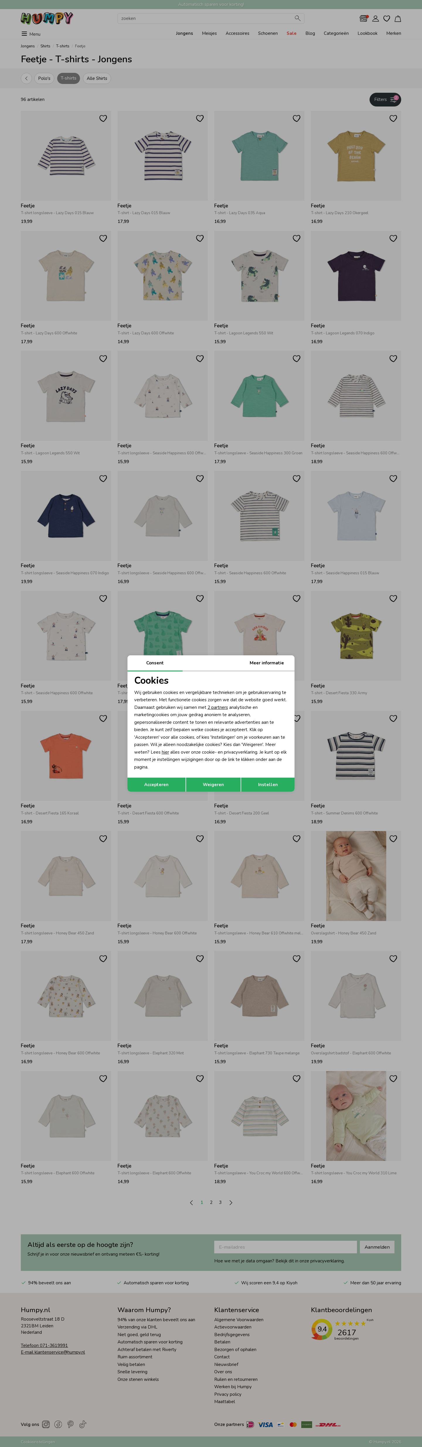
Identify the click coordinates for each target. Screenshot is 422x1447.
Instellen (268, 785)
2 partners (217, 707)
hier (165, 752)
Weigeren (213, 785)
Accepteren (156, 785)
